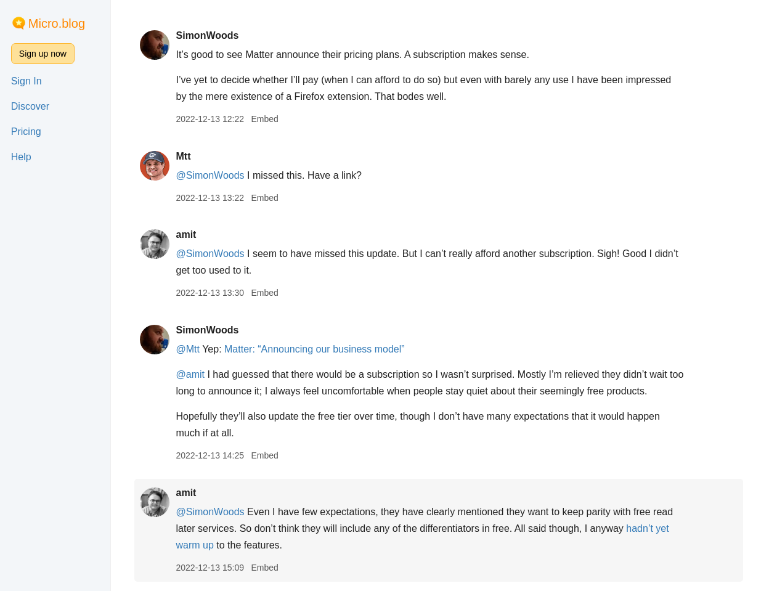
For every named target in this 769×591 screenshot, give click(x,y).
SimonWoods (208, 35)
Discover (30, 106)
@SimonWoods (211, 175)
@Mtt (188, 349)
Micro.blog (56, 23)
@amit (191, 374)
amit (187, 234)
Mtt (184, 156)
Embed (265, 119)
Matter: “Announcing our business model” (316, 349)
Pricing (26, 131)
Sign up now (43, 54)
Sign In (26, 81)
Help (21, 157)
